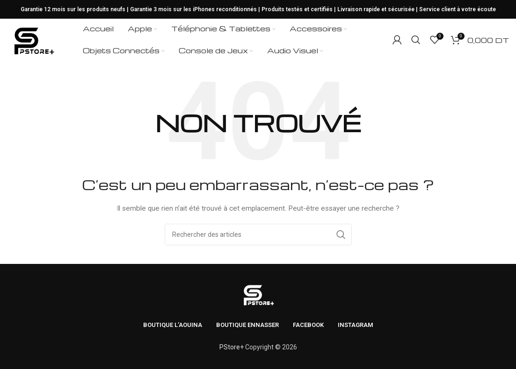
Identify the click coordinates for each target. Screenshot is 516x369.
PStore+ (231, 347)
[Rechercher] (416, 39)
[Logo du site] (33, 39)
